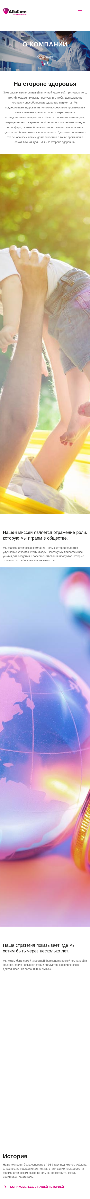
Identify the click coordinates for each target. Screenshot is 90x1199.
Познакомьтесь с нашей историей (33, 1187)
